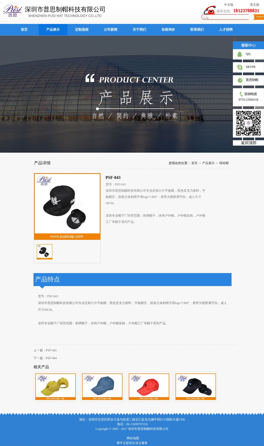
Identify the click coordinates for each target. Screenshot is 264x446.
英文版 (254, 5)
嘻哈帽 (224, 163)
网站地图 (132, 438)
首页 (24, 29)
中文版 (228, 5)
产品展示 (208, 163)
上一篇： (45, 350)
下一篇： (45, 358)
